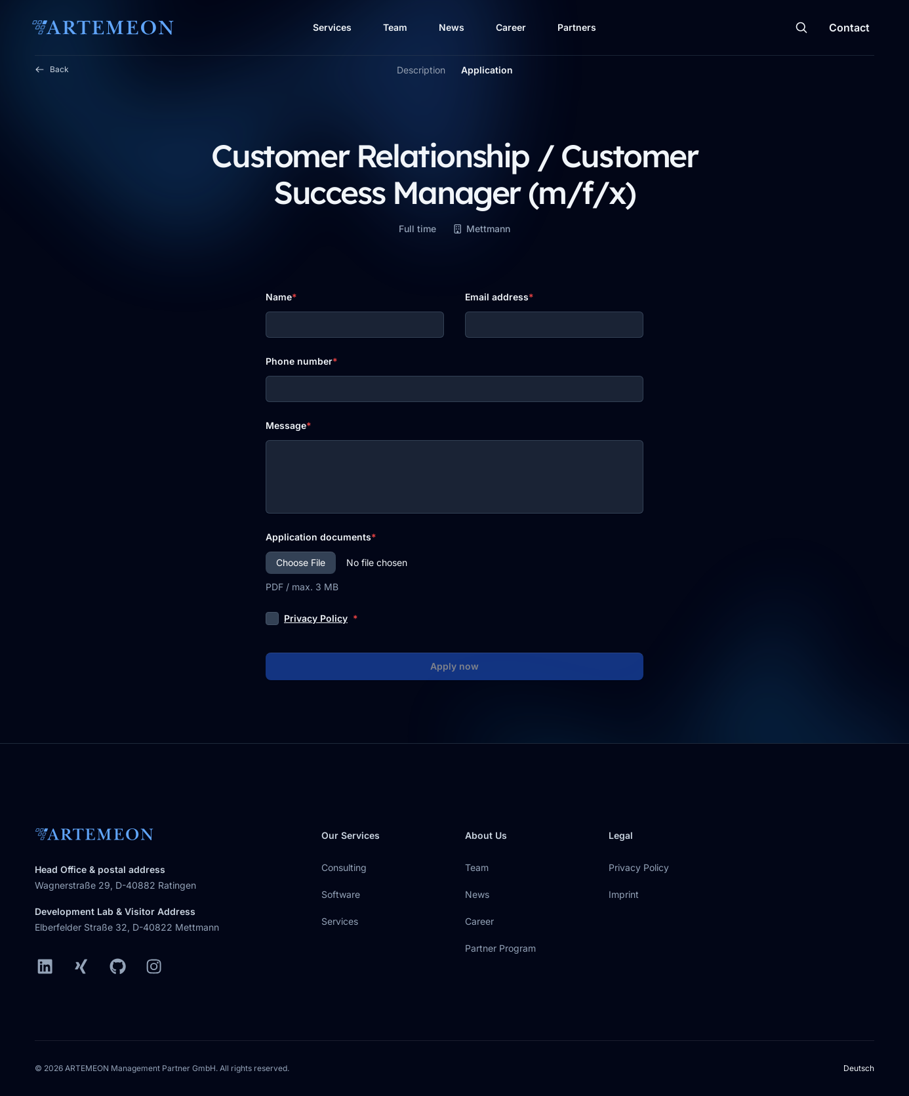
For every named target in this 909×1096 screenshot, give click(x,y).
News (451, 27)
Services (332, 27)
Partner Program (500, 948)
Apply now (454, 666)
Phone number (299, 361)
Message (286, 425)
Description (421, 69)
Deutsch (858, 1068)
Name (279, 296)
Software (340, 894)
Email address (497, 296)
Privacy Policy (316, 618)
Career (511, 27)
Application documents (318, 536)
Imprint (624, 894)
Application (487, 69)
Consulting (344, 867)
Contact (849, 27)
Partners (576, 27)
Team (395, 27)
